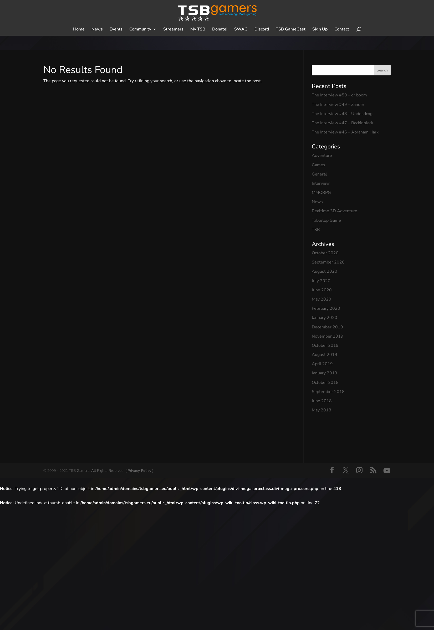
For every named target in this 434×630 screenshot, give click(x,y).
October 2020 (325, 253)
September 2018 (328, 392)
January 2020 (324, 318)
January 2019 (324, 373)
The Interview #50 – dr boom (339, 95)
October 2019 (325, 345)
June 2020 (322, 290)
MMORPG (321, 192)
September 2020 (328, 262)
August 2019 (324, 355)
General (319, 174)
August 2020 (324, 271)
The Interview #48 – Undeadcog (342, 114)
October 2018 (325, 382)
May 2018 (321, 410)
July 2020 (321, 281)
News (317, 202)
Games (318, 165)
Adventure (322, 155)
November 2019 (327, 336)
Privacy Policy (139, 470)
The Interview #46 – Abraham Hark (345, 132)
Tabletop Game (326, 220)
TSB (316, 230)
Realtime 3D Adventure (334, 211)
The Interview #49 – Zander (338, 104)
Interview (321, 183)
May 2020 (321, 299)
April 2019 (322, 364)
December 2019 (327, 327)
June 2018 (322, 401)
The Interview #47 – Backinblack (342, 123)
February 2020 (326, 308)
